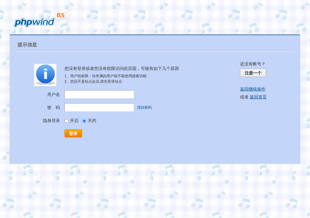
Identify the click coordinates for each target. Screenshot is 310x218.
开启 (71, 120)
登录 (73, 133)
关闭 (89, 120)
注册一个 (253, 73)
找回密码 (144, 107)
